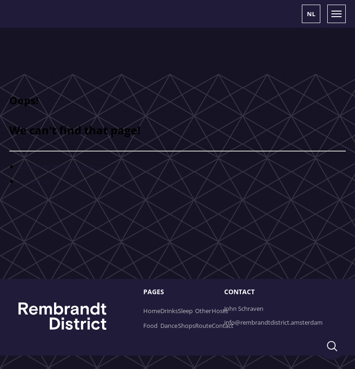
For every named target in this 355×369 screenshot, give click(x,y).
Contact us (34, 181)
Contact (222, 325)
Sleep (185, 311)
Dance (169, 325)
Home (151, 311)
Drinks (169, 311)
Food (150, 325)
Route (203, 325)
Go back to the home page (57, 166)
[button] (311, 14)
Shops (186, 325)
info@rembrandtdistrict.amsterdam (273, 322)
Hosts (220, 311)
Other (203, 311)
